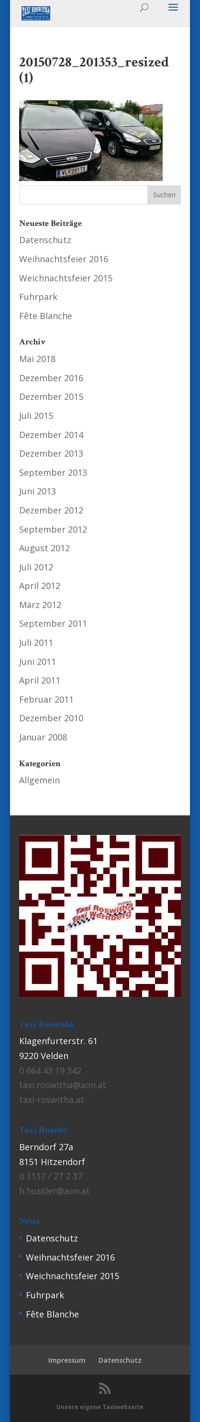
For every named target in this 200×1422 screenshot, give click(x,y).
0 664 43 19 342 (50, 1070)
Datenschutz (45, 240)
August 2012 (44, 548)
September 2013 (53, 472)
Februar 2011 (46, 699)
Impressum (67, 1360)
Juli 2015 (36, 415)
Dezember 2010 (51, 718)
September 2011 (53, 623)
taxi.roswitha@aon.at (62, 1085)
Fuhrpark (38, 296)
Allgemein (39, 780)
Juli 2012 (36, 567)
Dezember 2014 (51, 434)
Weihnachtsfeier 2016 (63, 259)
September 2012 (53, 529)
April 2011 (39, 680)
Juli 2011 (36, 642)
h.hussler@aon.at (54, 1191)
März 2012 (40, 604)
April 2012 (39, 585)
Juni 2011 (37, 661)
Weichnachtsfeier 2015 (65, 278)
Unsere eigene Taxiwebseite (100, 1407)
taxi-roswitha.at (51, 1099)
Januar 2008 (43, 737)
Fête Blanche (45, 315)
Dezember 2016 (51, 378)
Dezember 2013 (51, 453)
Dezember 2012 (51, 510)
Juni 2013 (37, 491)
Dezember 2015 (51, 396)
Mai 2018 (37, 358)
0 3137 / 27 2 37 (50, 1176)
